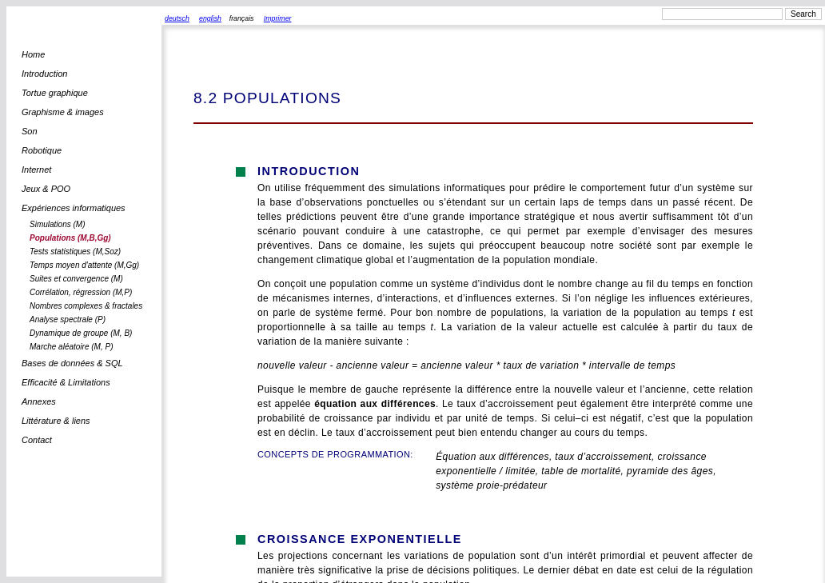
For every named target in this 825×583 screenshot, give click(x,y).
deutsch (177, 18)
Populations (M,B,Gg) (70, 238)
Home (33, 54)
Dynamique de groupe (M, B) (81, 333)
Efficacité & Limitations (66, 382)
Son (30, 131)
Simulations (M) (57, 224)
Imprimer (278, 18)
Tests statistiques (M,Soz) (75, 251)
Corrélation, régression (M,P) (81, 292)
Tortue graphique (55, 93)
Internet (36, 169)
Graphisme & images (63, 112)
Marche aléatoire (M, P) (71, 346)
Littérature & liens (56, 420)
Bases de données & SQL (72, 363)
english (210, 18)
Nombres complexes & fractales (86, 305)
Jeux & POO (46, 189)
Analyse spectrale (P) (68, 319)
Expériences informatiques (74, 208)
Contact (37, 440)
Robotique (42, 150)
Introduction (44, 73)
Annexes (39, 401)
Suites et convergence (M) (76, 278)
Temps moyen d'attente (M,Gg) (84, 265)
